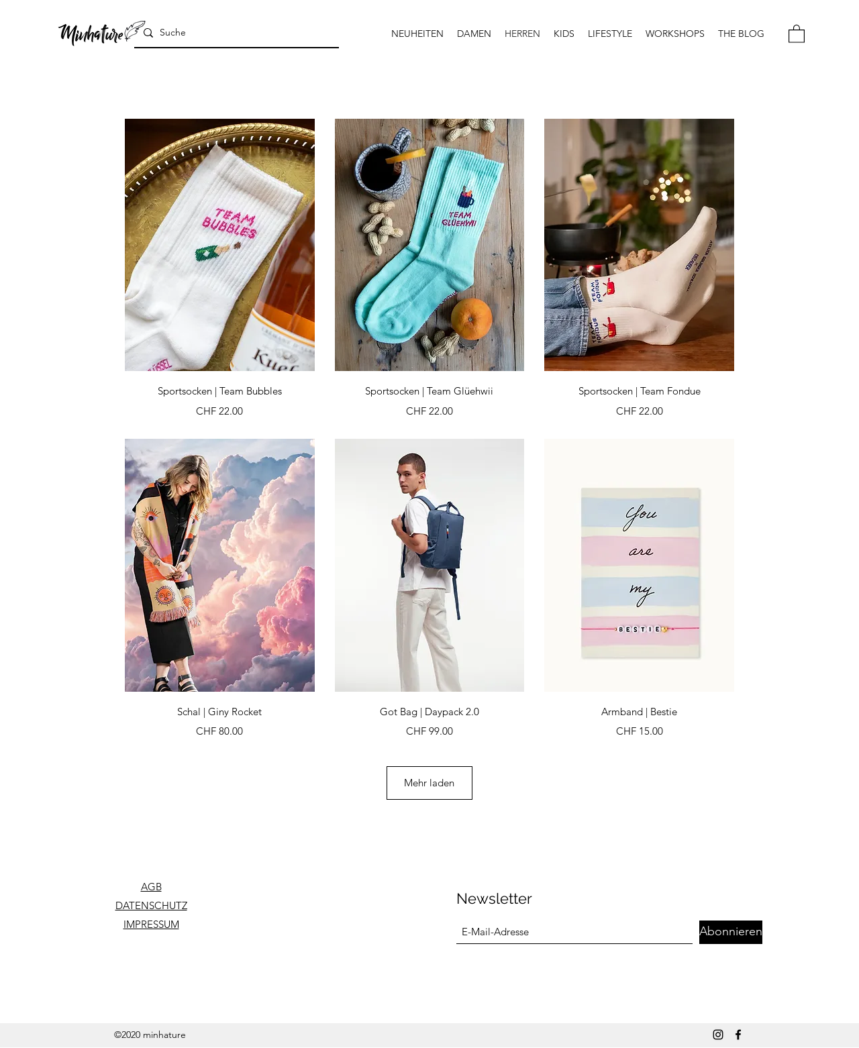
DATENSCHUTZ (151, 905)
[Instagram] (718, 1034)
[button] (797, 33)
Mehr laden (429, 782)
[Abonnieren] (730, 932)
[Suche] (235, 32)
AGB (151, 886)
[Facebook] (738, 1034)
